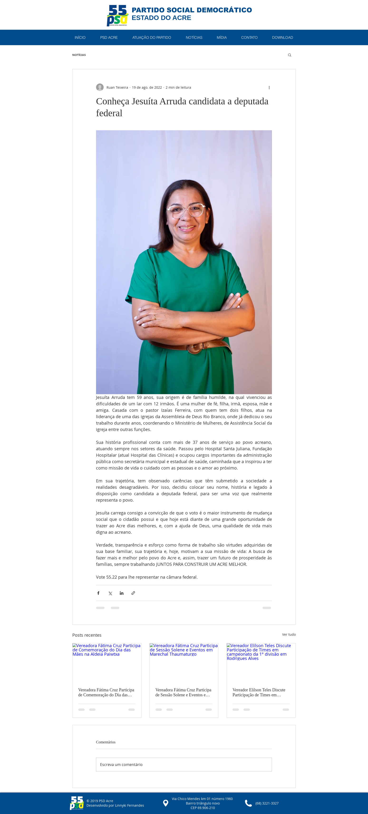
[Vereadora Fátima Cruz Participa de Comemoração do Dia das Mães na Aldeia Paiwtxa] (107, 662)
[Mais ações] (269, 87)
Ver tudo (289, 634)
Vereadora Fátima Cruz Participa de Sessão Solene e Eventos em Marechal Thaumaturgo (183, 693)
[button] (109, 37)
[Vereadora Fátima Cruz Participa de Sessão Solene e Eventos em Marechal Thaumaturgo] (184, 662)
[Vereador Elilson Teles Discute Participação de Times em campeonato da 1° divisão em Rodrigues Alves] (261, 662)
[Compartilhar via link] (133, 593)
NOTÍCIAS (79, 55)
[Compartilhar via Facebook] (98, 593)
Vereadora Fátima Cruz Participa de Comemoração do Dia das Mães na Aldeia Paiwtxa (106, 693)
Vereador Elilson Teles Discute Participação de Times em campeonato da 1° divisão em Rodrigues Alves (258, 693)
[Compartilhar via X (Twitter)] (110, 593)
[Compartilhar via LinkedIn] (121, 593)
